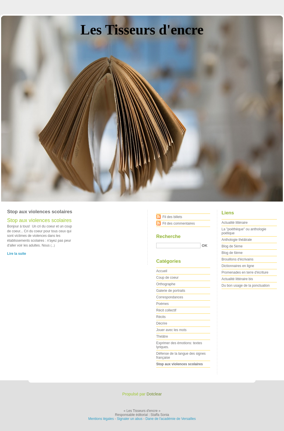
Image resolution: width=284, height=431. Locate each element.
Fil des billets (172, 217)
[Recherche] (178, 245)
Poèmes (162, 304)
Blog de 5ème (232, 246)
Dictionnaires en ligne (238, 266)
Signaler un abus (129, 419)
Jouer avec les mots (171, 330)
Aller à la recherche (267, 4)
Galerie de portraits (170, 291)
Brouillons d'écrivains (237, 259)
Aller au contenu (214, 4)
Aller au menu (239, 4)
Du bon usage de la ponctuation (246, 286)
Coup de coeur (167, 278)
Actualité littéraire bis (237, 279)
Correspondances (169, 297)
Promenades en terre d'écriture (245, 272)
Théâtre (162, 336)
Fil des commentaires (178, 223)
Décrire (161, 323)
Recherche (168, 236)
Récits (161, 317)
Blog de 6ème (232, 253)
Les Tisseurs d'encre (141, 30)
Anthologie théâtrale (237, 240)
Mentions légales (101, 419)
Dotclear (154, 394)
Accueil (161, 271)
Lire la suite (16, 254)
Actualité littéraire (235, 223)
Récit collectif (166, 310)
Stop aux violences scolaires (39, 220)
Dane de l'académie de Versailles (170, 419)
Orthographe (165, 284)
